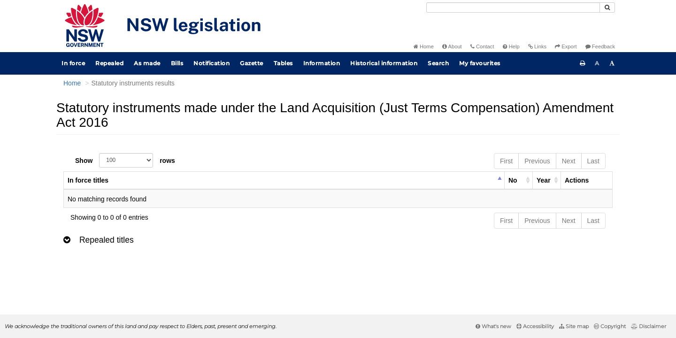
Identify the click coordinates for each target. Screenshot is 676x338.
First (506, 161)
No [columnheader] (512, 180)
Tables (283, 63)
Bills (177, 63)
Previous (537, 161)
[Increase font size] (612, 63)
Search (438, 63)
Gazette (251, 63)
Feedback (600, 46)
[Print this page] (583, 63)
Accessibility (535, 326)
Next (569, 161)
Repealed (109, 63)
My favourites (479, 63)
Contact (482, 46)
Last (593, 161)
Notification (211, 63)
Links (537, 46)
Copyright (610, 326)
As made (147, 63)
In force (73, 63)
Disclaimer (648, 326)
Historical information (383, 63)
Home (424, 46)
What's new (493, 326)
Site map (574, 326)
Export (565, 46)
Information (321, 63)
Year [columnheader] (544, 180)
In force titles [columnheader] (88, 180)
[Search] (513, 7)
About (452, 46)
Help (511, 46)
